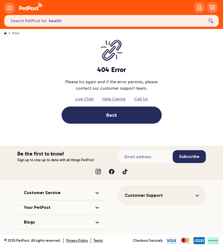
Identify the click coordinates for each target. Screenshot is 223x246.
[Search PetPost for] (104, 21)
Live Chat (84, 98)
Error (16, 33)
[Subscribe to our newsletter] (145, 156)
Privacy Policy (77, 241)
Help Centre (114, 98)
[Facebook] (111, 171)
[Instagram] (98, 171)
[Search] (211, 21)
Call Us (141, 98)
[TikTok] (125, 171)
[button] (61, 193)
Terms (98, 241)
